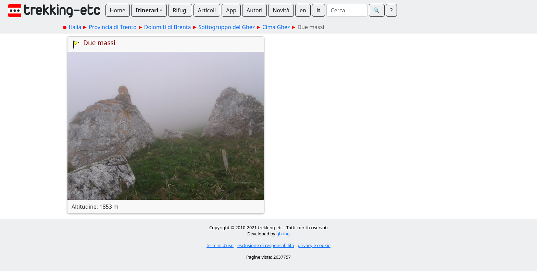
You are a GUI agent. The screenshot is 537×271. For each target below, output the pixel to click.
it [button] (318, 10)
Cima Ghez (276, 27)
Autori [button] (254, 10)
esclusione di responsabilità (265, 245)
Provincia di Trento (112, 27)
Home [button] (118, 10)
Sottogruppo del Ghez (227, 27)
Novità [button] (281, 10)
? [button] (391, 10)
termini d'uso (220, 245)
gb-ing (283, 234)
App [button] (231, 10)
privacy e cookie (314, 245)
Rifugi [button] (180, 10)
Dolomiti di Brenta (167, 27)
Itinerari (147, 10)
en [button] (303, 10)
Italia (74, 27)
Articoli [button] (207, 10)
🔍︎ (376, 10)
